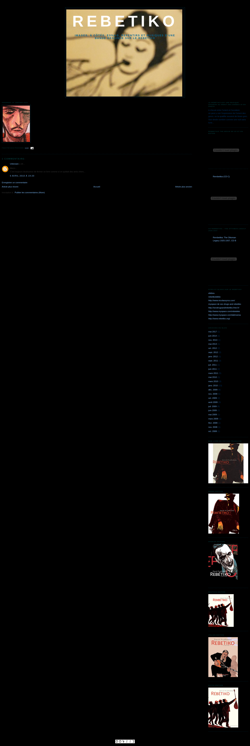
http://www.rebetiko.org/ (219, 318)
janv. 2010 (213, 385)
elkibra (211, 293)
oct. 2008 (212, 431)
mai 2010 (212, 377)
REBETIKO (125, 21)
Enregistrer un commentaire (14, 182)
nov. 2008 (212, 427)
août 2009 (213, 402)
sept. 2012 (213, 352)
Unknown (14, 164)
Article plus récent (10, 187)
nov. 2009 (212, 394)
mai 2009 (212, 414)
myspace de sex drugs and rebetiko (224, 304)
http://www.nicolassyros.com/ (221, 300)
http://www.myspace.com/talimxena (224, 315)
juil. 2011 (212, 365)
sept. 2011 (213, 361)
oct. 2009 (212, 398)
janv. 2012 (213, 356)
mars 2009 (213, 419)
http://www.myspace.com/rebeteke (224, 311)
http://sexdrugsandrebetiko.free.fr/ (223, 308)
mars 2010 (213, 381)
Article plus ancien (183, 187)
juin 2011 (212, 369)
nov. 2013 (212, 340)
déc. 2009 (212, 390)
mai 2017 (212, 332)
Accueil (96, 187)
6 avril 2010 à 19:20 (22, 176)
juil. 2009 (212, 406)
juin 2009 (212, 410)
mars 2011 (213, 373)
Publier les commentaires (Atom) (30, 192)
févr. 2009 (212, 423)
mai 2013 (212, 344)
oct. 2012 (212, 348)
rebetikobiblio (214, 297)
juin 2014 (212, 336)
